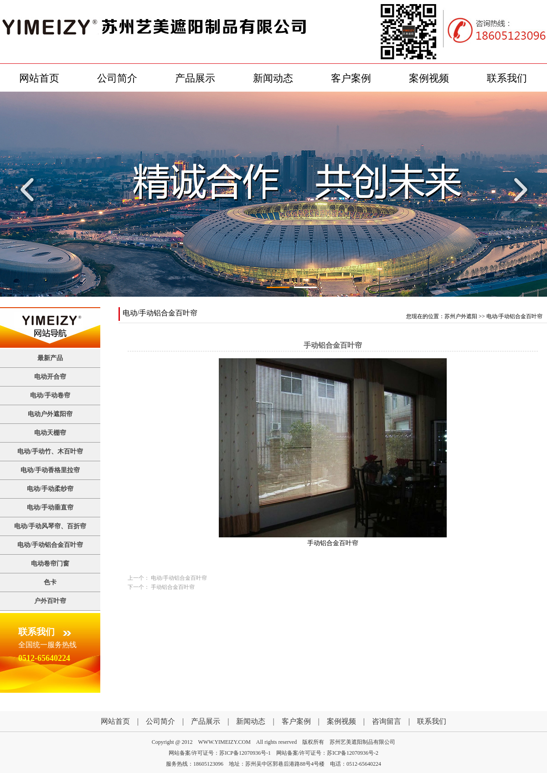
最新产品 (50, 358)
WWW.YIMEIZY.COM (224, 742)
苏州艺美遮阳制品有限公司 (362, 742)
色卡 (50, 582)
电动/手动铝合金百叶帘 (50, 544)
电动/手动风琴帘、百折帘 (50, 526)
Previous (29, 190)
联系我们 (507, 78)
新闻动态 (273, 78)
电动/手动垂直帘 (50, 507)
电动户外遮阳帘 (50, 414)
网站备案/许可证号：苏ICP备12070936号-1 (220, 753)
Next (517, 190)
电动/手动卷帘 (50, 395)
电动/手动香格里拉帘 (50, 470)
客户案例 (351, 78)
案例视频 (429, 78)
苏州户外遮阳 (460, 316)
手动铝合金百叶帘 (173, 587)
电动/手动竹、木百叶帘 (50, 451)
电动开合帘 (50, 376)
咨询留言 (386, 721)
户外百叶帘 (50, 601)
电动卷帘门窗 (50, 563)
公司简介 (117, 78)
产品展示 (195, 78)
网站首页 (39, 78)
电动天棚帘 (50, 432)
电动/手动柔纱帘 (50, 488)
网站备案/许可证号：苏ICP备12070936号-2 (327, 753)
